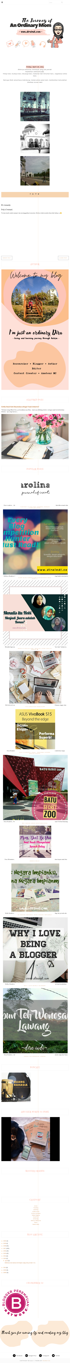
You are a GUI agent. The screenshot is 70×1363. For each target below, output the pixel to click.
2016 (4, 1251)
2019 (4, 1243)
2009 (5, 1272)
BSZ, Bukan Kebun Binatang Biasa (35, 823)
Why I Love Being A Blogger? (35, 985)
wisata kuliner (35, 1211)
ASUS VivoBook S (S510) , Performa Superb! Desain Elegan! (34, 753)
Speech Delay (35, 860)
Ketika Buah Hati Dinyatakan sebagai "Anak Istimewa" (20, 407)
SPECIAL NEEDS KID (36, 1220)
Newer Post (7, 258)
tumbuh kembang (35, 1213)
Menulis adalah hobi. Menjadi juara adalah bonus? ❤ (35, 649)
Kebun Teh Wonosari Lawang (35, 1056)
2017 (4, 1248)
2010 (5, 1270)
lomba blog (35, 1218)
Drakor (35, 1222)
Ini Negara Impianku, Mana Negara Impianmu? (35, 914)
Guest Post (36, 1217)
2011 (4, 1267)
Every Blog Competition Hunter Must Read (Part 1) (34, 578)
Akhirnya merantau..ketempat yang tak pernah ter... (20, 1263)
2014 (4, 1256)
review (35, 1206)
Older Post (63, 258)
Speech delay (35, 1224)
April (6, 1260)
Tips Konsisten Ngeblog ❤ (35, 706)
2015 (4, 1253)
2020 (5, 1241)
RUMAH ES (46, 1360)
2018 (4, 1246)
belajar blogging (36, 1215)
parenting (35, 1209)
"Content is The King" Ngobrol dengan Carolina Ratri (35, 507)
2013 (4, 1258)
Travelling (35, 1207)
